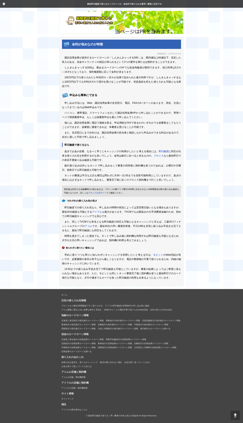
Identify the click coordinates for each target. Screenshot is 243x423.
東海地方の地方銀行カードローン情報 (78, 324)
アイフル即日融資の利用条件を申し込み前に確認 (127, 306)
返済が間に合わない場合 (111, 362)
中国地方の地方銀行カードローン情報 (151, 324)
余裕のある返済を (69, 362)
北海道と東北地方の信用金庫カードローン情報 (82, 339)
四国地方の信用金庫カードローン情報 (115, 347)
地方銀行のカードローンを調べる (155, 328)
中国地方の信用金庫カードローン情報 (78, 347)
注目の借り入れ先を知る (161, 310)
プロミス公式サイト (97, 193)
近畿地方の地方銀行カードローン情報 (115, 324)
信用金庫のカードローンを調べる (76, 351)
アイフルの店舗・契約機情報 (74, 388)
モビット (158, 254)
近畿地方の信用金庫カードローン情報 (151, 343)
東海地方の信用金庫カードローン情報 (115, 343)
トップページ (4, 4)
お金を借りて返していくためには (76, 366)
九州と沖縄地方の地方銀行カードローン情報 (118, 328)
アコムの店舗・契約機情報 (73, 377)
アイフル (97, 211)
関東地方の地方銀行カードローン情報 (123, 320)
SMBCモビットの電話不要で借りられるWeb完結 (126, 310)
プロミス (159, 155)
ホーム (64, 295)
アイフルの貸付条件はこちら (74, 409)
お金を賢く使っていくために (137, 362)
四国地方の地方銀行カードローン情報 (78, 328)
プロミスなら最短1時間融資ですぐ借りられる (82, 306)
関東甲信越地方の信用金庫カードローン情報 (126, 339)
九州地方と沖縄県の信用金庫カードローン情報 (155, 347)
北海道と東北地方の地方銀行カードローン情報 (82, 320)
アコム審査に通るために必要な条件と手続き (81, 310)
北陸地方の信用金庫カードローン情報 (78, 343)
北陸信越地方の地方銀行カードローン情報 (161, 320)
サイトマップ (67, 399)
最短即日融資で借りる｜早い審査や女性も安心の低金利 (113, 416)
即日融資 (164, 151)
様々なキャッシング (89, 362)
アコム (88, 226)
